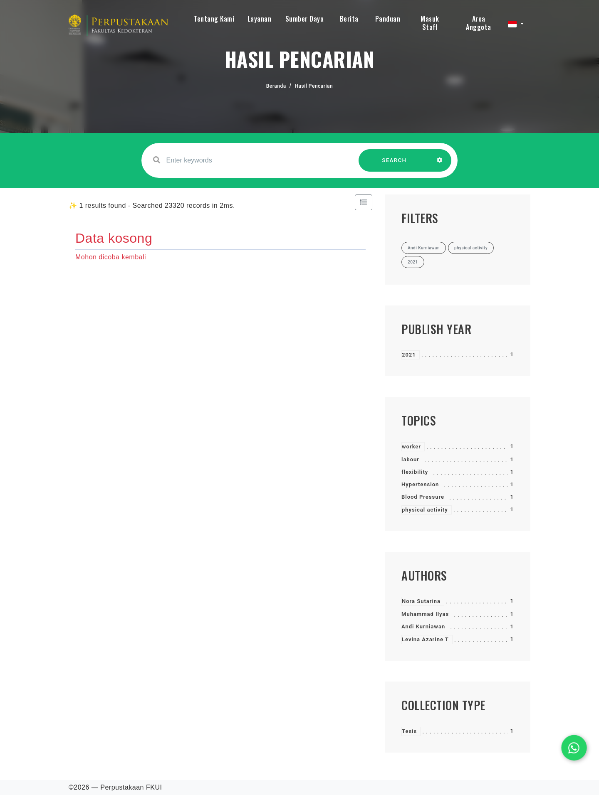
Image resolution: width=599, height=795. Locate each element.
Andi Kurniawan (423, 626)
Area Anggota (478, 23)
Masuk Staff (430, 23)
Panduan (388, 19)
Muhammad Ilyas (425, 614)
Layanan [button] (260, 19)
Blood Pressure (422, 497)
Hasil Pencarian (314, 86)
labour (410, 459)
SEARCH (394, 164)
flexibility (414, 472)
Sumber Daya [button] (304, 19)
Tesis (409, 731)
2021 (409, 355)
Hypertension (420, 484)
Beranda (276, 86)
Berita (349, 19)
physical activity (425, 510)
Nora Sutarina (421, 601)
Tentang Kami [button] (214, 19)
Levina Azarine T (425, 639)
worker (411, 446)
